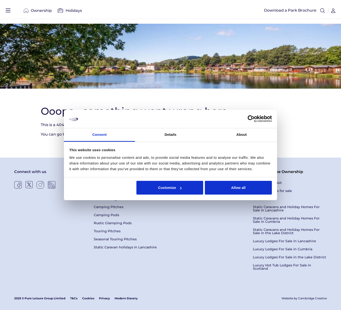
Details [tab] (170, 134)
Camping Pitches (108, 207)
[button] (322, 12)
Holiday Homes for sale (272, 190)
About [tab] (241, 134)
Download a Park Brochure (290, 11)
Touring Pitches (107, 231)
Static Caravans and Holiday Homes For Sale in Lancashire (286, 208)
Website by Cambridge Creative (304, 298)
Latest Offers (264, 199)
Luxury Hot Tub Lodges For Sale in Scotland (282, 267)
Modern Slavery (126, 298)
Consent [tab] (99, 134)
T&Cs (73, 298)
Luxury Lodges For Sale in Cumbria (282, 249)
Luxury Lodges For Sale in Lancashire (284, 241)
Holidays (70, 11)
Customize (170, 188)
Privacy (104, 298)
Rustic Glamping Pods (113, 223)
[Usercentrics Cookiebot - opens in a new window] (251, 118)
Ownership (38, 11)
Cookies (88, 298)
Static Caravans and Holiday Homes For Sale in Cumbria (286, 220)
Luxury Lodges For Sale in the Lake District (289, 257)
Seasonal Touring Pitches (115, 239)
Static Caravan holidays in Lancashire (125, 247)
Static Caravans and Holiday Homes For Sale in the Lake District (286, 231)
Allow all (238, 188)
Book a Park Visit (267, 182)
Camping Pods (106, 215)
